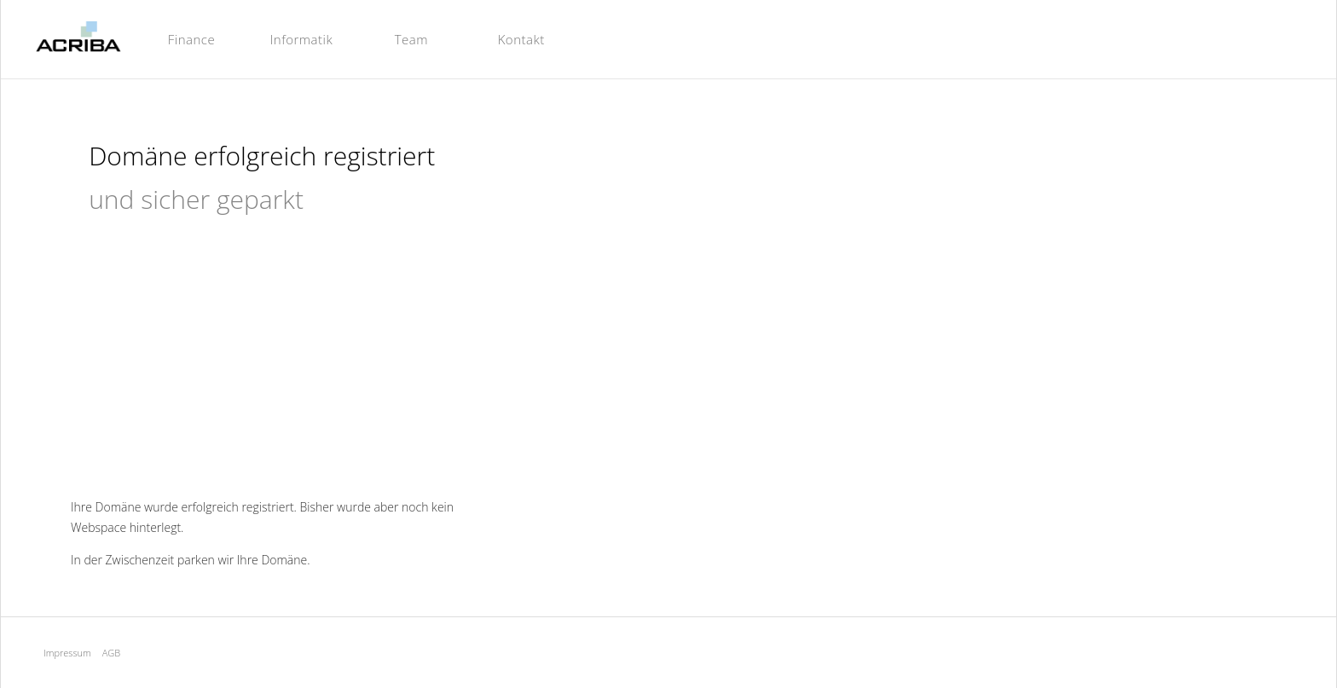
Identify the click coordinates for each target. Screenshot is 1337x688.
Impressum (67, 652)
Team (411, 39)
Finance (191, 39)
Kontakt (521, 39)
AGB (111, 652)
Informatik (301, 39)
